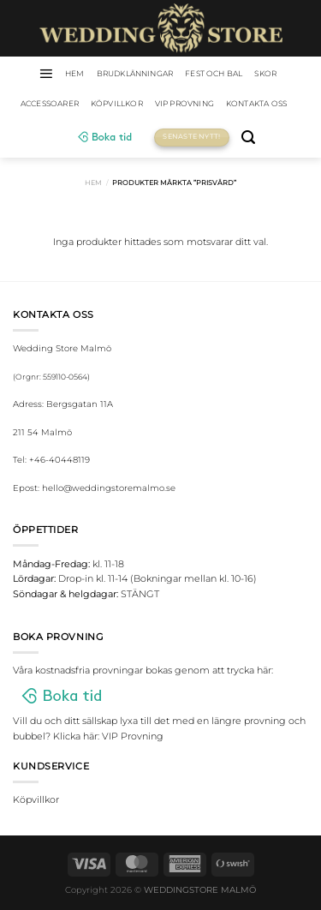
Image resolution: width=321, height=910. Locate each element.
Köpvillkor (117, 103)
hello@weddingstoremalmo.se (108, 488)
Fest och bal (213, 73)
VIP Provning (184, 103)
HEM (75, 73)
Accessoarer (50, 103)
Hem (93, 182)
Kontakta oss (256, 103)
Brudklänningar (135, 73)
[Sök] (248, 137)
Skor (265, 73)
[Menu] (46, 74)
